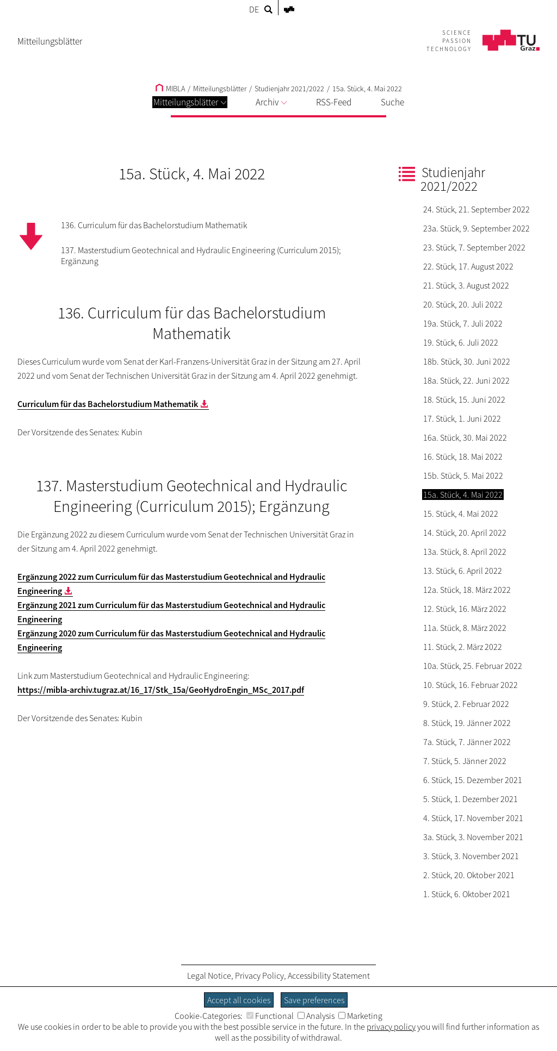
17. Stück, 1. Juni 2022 (462, 418)
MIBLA (170, 88)
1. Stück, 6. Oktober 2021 (466, 894)
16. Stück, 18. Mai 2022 (463, 456)
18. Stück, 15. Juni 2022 (464, 399)
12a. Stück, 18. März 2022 (467, 589)
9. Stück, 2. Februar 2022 (466, 703)
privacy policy (391, 1026)
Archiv (271, 102)
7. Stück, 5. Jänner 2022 (464, 760)
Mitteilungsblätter (189, 102)
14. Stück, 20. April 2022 (464, 532)
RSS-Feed (333, 102)
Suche (392, 102)
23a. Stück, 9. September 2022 (476, 228)
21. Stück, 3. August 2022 (466, 285)
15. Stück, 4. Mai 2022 (460, 513)
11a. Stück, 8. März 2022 (464, 627)
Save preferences (314, 999)
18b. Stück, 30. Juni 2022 (466, 361)
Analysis (316, 1015)
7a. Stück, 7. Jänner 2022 (467, 741)
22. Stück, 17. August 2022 (468, 266)
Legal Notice (209, 975)
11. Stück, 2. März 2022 (462, 646)
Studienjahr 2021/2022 (289, 88)
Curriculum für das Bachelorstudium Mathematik (107, 403)
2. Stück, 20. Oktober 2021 (469, 874)
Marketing (360, 1015)
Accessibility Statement (329, 975)
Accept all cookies (238, 999)
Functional (270, 1015)
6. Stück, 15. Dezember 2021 (472, 779)
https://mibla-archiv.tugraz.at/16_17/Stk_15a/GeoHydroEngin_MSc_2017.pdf (160, 689)
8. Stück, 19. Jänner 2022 (467, 722)
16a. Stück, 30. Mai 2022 (465, 437)
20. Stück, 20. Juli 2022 (463, 304)
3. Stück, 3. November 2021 (471, 855)
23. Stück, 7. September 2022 (474, 247)
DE (254, 9)
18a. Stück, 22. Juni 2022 (466, 380)
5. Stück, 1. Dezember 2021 (470, 798)
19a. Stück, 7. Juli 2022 (463, 323)
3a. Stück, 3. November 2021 (473, 836)
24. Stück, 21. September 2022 (476, 209)
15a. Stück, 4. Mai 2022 (367, 88)
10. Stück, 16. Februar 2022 (470, 684)
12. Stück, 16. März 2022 (464, 608)
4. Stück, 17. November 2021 (473, 817)
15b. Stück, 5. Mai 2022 (463, 475)
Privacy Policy (259, 975)
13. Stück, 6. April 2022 (462, 570)
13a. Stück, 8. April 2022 (464, 551)
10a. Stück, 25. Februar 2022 (472, 665)
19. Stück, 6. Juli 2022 (460, 342)
